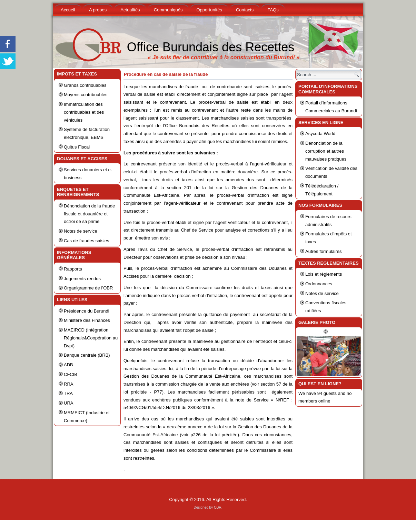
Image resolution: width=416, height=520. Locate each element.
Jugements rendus (82, 278)
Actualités (130, 9)
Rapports (73, 269)
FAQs (273, 9)
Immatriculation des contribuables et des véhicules (84, 112)
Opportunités (209, 9)
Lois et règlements (323, 274)
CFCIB (70, 374)
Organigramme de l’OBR (88, 287)
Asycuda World (320, 133)
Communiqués (168, 9)
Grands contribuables (85, 85)
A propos (98, 9)
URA (68, 403)
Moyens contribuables (85, 94)
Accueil (68, 9)
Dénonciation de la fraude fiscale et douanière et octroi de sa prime (89, 213)
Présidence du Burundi (86, 311)
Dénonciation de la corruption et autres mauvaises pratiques (325, 151)
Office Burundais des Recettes (211, 47)
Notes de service (80, 231)
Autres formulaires (323, 251)
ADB (68, 364)
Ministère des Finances (87, 320)
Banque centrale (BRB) (87, 355)
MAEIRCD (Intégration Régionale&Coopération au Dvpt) (91, 337)
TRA (68, 393)
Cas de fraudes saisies (86, 240)
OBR (217, 507)
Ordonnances (318, 283)
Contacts (245, 9)
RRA (68, 384)
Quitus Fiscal (77, 147)
